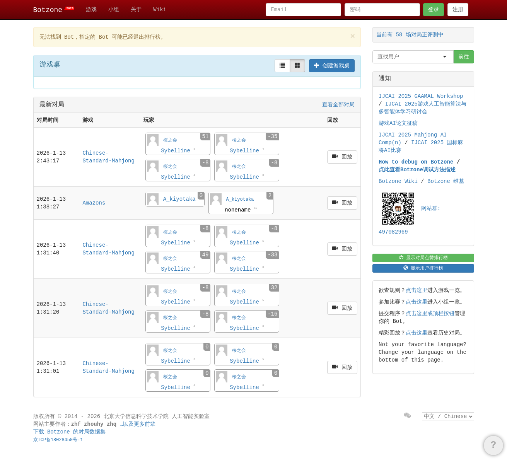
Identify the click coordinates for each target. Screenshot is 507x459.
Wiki (159, 10)
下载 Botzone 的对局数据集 (69, 432)
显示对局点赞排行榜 (423, 258)
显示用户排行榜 (423, 268)
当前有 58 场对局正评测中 (410, 35)
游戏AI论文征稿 (398, 123)
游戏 (91, 10)
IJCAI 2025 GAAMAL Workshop (421, 96)
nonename (241, 209)
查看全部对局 (338, 105)
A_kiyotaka (179, 199)
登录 (433, 10)
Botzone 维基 (445, 181)
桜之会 (170, 140)
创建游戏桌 (332, 65)
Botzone (54, 10)
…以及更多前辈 (137, 424)
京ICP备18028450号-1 (58, 440)
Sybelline (178, 150)
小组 (113, 10)
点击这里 (416, 290)
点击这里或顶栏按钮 (430, 314)
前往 (463, 57)
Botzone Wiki (398, 181)
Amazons (93, 203)
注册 (457, 10)
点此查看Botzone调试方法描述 (417, 170)
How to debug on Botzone (416, 162)
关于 (136, 10)
